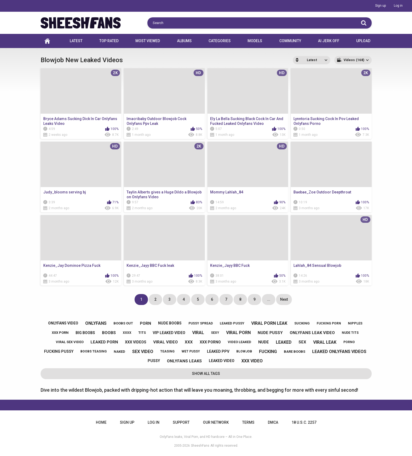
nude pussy (270, 332)
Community (290, 41)
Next (284, 299)
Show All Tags (206, 373)
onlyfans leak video (312, 332)
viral (198, 332)
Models (255, 41)
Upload (363, 41)
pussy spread (201, 323)
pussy (154, 361)
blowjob (244, 351)
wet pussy (191, 351)
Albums (184, 41)
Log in (398, 5)
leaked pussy (232, 323)
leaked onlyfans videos (339, 351)
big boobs (85, 333)
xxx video (252, 360)
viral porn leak (269, 323)
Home (47, 41)
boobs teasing (93, 351)
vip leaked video (169, 333)
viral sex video (70, 342)
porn (145, 323)
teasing (167, 351)
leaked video (221, 361)
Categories (220, 41)
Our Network (216, 422)
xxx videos (135, 342)
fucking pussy (58, 351)
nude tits (350, 333)
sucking (302, 323)
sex (302, 342)
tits (142, 333)
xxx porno (210, 342)
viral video (165, 342)
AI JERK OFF (328, 41)
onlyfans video (63, 323)
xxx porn (60, 333)
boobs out (123, 323)
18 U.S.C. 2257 (304, 422)
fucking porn (329, 323)
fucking (268, 351)
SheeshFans (200, 445)
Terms (248, 422)
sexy (215, 333)
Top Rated (109, 41)
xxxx (127, 333)
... (268, 299)
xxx (189, 342)
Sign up (380, 5)
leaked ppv (218, 351)
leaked (284, 342)
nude (263, 342)
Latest (76, 41)
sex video (142, 351)
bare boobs (294, 352)
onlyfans (96, 323)
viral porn (238, 332)
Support (181, 422)
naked (119, 352)
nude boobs (170, 323)
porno (349, 342)
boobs (109, 332)
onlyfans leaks (184, 361)
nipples (355, 323)
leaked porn (104, 342)
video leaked (239, 342)
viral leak (324, 342)
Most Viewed (147, 41)
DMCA (273, 422)
